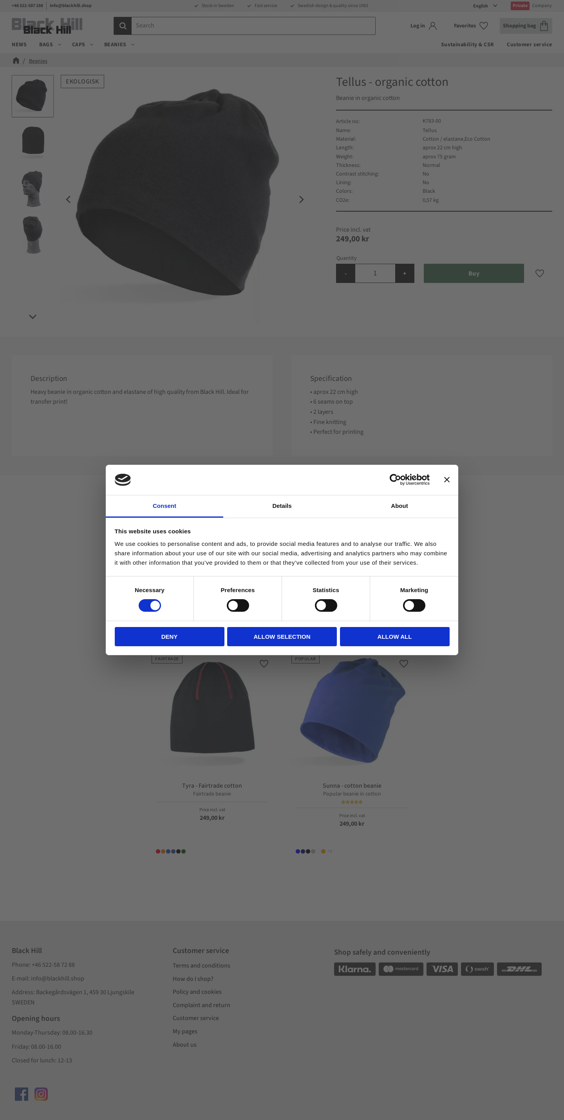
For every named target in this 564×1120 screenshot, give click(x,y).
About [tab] (399, 505)
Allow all (395, 636)
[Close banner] (447, 479)
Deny (169, 636)
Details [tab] (281, 505)
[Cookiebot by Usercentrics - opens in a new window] (395, 480)
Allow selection (282, 636)
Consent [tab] (164, 505)
